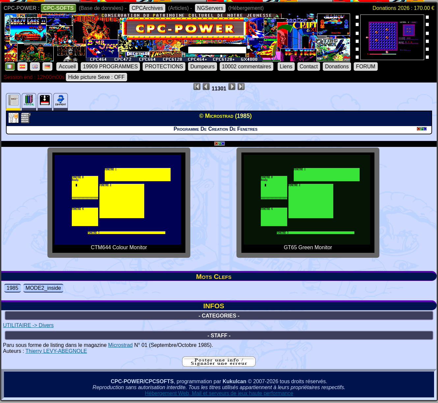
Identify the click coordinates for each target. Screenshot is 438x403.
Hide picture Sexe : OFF (96, 77)
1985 (12, 288)
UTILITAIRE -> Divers (28, 325)
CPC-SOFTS (58, 8)
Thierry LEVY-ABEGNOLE (56, 351)
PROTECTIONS (164, 66)
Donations (337, 66)
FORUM (365, 66)
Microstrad (120, 345)
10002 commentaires (246, 66)
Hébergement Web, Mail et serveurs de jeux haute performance (219, 393)
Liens (286, 66)
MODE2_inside (43, 288)
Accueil (67, 66)
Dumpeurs (202, 66)
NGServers (210, 8)
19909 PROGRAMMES (110, 66)
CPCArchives (147, 8)
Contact (309, 66)
